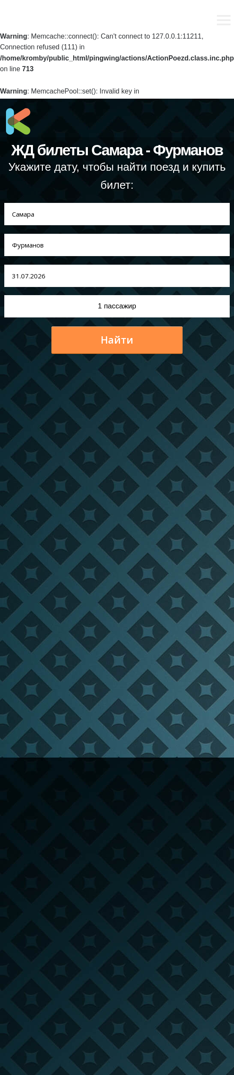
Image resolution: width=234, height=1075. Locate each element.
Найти (117, 340)
